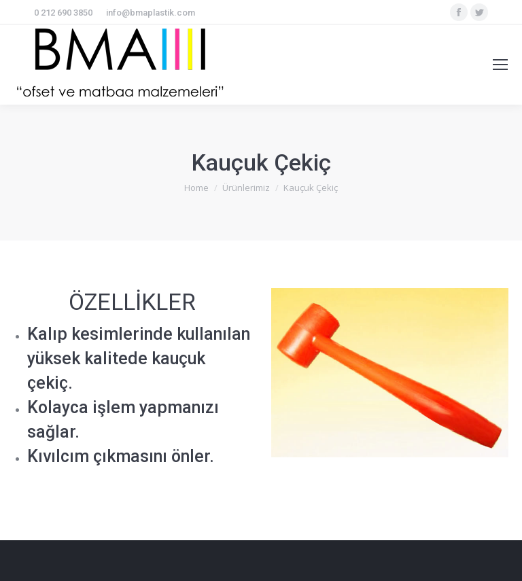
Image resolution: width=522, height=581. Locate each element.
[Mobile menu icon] (500, 64)
